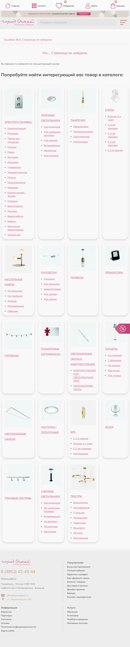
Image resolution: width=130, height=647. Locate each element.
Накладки (12, 187)
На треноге (114, 365)
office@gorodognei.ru (14, 595)
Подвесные (79, 522)
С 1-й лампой (115, 150)
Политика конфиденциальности (18, 626)
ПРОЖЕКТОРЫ (114, 272)
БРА (73, 432)
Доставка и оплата (77, 585)
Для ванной (50, 140)
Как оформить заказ (78, 578)
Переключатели (16, 182)
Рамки (10, 152)
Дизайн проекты (76, 589)
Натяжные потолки (77, 623)
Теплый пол (13, 234)
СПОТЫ (109, 109)
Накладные (50, 150)
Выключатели (15, 206)
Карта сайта (7, 630)
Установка (72, 615)
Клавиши (12, 200)
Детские (12, 300)
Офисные (12, 311)
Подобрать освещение (53, 22)
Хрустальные (51, 155)
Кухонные (49, 278)
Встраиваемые (52, 145)
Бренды (71, 593)
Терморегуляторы (17, 172)
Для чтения (114, 375)
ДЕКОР (109, 427)
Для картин (50, 299)
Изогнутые (114, 370)
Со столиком (115, 355)
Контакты (6, 619)
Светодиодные (52, 126)
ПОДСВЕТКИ (49, 272)
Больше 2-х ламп (83, 443)
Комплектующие (16, 128)
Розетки (11, 147)
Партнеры (6, 615)
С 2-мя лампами (82, 448)
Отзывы (5, 623)
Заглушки (12, 157)
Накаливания (80, 126)
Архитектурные (52, 288)
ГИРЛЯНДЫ (12, 355)
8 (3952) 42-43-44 (18, 571)
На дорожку (50, 521)
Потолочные (51, 526)
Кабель (11, 221)
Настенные (50, 531)
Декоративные (15, 306)
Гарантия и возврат (77, 574)
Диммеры (12, 133)
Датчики (12, 211)
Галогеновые (80, 141)
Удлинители (14, 167)
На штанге (79, 527)
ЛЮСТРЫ (76, 496)
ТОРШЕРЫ (111, 348)
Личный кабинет (76, 570)
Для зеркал (50, 294)
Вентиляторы (80, 502)
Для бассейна (52, 283)
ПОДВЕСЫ (77, 277)
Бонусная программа (78, 566)
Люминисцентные (83, 131)
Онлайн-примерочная (79, 597)
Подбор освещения (77, 619)
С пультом (79, 512)
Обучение (72, 611)
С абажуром (114, 360)
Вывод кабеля (15, 216)
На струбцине (15, 295)
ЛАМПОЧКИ (78, 120)
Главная (12, 5)
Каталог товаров (76, 581)
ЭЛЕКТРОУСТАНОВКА (18, 122)
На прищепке (15, 290)
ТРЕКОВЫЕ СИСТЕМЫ (18, 498)
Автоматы (12, 162)
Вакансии (6, 611)
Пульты (11, 177)
